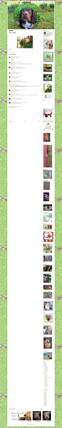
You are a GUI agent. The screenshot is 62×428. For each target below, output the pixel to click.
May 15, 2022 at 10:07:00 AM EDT (19, 76)
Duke (48, 31)
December (46, 367)
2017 (44, 395)
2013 (44, 399)
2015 (44, 397)
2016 (44, 396)
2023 (44, 365)
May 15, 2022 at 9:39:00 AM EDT (18, 72)
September (46, 370)
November (46, 368)
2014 (44, 398)
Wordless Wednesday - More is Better (48, 377)
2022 (44, 366)
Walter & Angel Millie (13, 76)
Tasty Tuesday (45, 374)
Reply (11, 70)
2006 (44, 405)
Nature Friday (45, 376)
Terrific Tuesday (46, 386)
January (45, 390)
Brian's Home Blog (13, 72)
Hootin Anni (12, 56)
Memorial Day (45, 375)
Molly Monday (45, 378)
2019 (44, 393)
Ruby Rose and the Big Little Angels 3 (15, 102)
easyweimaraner (12, 106)
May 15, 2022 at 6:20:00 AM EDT (17, 56)
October (45, 369)
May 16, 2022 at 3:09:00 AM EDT (18, 106)
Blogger (34, 424)
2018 (44, 394)
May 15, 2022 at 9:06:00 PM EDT (23, 102)
